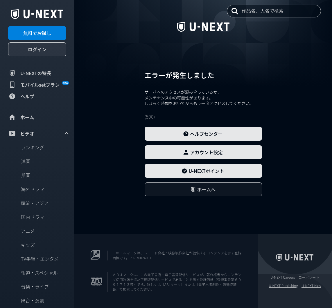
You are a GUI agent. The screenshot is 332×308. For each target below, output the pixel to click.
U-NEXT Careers (282, 277)
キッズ (28, 244)
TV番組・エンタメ (40, 258)
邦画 (25, 175)
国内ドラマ (32, 216)
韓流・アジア (35, 203)
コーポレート (308, 277)
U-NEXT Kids (311, 285)
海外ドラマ (32, 189)
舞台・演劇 (32, 300)
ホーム (21, 117)
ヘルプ (21, 96)
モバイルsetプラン (38, 85)
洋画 (25, 161)
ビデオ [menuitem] (39, 133)
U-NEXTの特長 (29, 73)
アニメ (28, 230)
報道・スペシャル (39, 272)
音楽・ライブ (35, 286)
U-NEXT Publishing (283, 285)
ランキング (32, 147)
